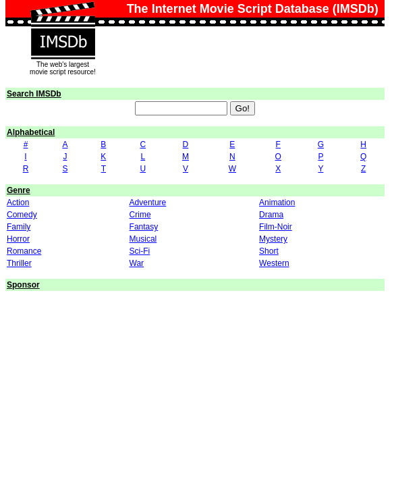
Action (18, 202)
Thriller (19, 263)
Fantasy (144, 227)
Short (269, 251)
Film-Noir (275, 227)
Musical (143, 239)
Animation (277, 202)
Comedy (22, 214)
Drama (271, 214)
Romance (24, 251)
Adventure (148, 202)
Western (274, 263)
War (137, 263)
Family (18, 227)
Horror (18, 239)
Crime (140, 214)
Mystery (273, 239)
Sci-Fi (140, 251)
